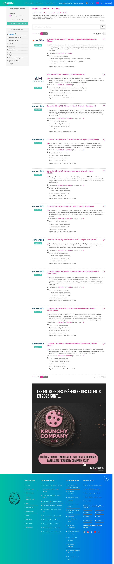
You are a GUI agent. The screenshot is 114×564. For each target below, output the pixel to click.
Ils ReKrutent (40, 3)
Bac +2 (65, 64)
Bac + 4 (87, 516)
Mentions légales (30, 489)
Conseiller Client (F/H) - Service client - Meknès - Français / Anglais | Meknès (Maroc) (71, 309)
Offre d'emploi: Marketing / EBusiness (51, 519)
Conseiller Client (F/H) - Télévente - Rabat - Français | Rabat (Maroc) (71, 106)
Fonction (12, 34)
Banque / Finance (64, 290)
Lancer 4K (38, 45)
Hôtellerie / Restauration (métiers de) (81, 58)
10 (41, 33)
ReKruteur (12, 46)
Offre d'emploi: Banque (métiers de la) (51, 527)
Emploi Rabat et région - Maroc (92, 489)
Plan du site (29, 519)
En (101, 3)
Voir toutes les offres (17, 20)
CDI (64, 98)
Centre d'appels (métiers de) (16, 15)
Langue (11, 63)
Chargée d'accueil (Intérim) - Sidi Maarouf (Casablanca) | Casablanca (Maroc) (72, 40)
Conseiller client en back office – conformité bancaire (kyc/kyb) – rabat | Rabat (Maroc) (73, 272)
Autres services (63, 56)
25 (44, 33)
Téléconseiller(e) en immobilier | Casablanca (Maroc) (66, 74)
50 (46, 33)
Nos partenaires (29, 511)
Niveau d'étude (13, 40)
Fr (97, 3)
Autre (64, 131)
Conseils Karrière (51, 3)
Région (11, 55)
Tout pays (90, 3)
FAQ (27, 503)
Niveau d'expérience (15, 37)
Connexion (108, 3)
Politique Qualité (30, 493)
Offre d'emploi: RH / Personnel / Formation (52, 501)
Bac (65, 129)
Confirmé (99, 520)
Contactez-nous (29, 507)
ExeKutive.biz (29, 523)
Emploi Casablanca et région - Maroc (93, 485)
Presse (27, 515)
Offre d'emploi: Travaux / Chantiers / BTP (52, 515)
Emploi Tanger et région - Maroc (92, 493)
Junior (98, 516)
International (88, 500)
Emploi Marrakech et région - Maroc (93, 496)
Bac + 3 (87, 512)
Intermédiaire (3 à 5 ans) (77, 61)
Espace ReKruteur (78, 3)
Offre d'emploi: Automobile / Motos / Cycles (72, 519)
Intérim (65, 66)
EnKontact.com (29, 527)
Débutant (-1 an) (65, 126)
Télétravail (12, 49)
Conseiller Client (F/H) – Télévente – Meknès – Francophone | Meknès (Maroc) (72, 344)
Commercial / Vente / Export (78, 90)
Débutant (99, 512)
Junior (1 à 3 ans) (65, 61)
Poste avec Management (16, 57)
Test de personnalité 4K (65, 3)
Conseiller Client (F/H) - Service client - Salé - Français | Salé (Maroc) (71, 240)
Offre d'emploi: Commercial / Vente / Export (52, 485)
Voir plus (102, 20)
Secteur (11, 43)
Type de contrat (13, 60)
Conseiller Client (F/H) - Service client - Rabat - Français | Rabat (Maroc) (73, 139)
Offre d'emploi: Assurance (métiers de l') (52, 531)
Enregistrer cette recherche (17, 23)
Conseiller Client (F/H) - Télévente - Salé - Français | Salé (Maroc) (70, 206)
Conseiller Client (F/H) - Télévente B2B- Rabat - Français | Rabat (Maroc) (70, 172)
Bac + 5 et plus (88, 520)
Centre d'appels (63, 88)
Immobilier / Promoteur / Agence (77, 88)
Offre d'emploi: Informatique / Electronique (52, 505)
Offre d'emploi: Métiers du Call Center (51, 523)
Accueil (28, 485)
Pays (10, 52)
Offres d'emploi (30, 3)
